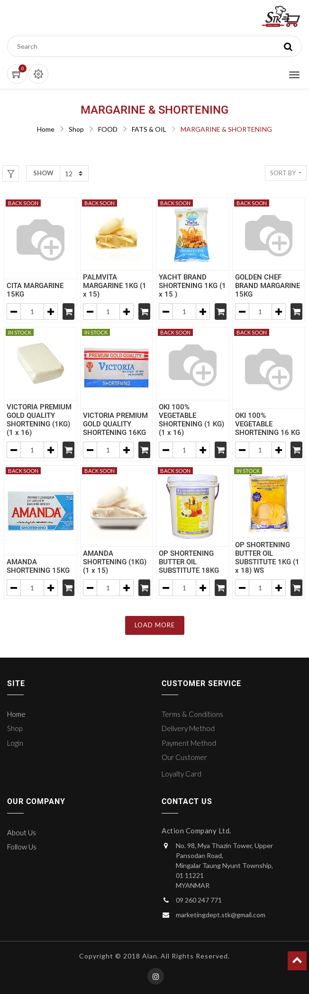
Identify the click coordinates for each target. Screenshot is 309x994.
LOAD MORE (155, 625)
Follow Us (21, 846)
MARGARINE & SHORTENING (226, 129)
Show (43, 173)
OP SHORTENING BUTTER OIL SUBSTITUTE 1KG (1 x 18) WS (267, 558)
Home (46, 129)
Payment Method (189, 743)
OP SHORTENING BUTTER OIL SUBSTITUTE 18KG (189, 562)
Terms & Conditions (192, 714)
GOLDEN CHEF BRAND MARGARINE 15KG (267, 285)
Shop (76, 129)
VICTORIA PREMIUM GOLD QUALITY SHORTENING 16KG (115, 424)
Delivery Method (188, 728)
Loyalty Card (181, 773)
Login (15, 743)
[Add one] (51, 311)
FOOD (108, 129)
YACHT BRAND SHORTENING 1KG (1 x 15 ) (192, 285)
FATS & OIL (149, 129)
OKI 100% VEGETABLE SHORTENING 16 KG (267, 424)
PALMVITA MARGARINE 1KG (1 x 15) (114, 285)
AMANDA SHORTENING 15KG (38, 566)
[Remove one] (14, 311)
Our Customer (184, 757)
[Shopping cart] (68, 311)
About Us (21, 832)
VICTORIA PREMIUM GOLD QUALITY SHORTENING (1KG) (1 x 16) (39, 420)
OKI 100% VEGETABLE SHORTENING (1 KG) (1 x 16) (191, 420)
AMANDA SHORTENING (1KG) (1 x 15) (114, 562)
